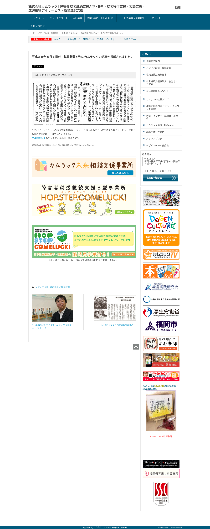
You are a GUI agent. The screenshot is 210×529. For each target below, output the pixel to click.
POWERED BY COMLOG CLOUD (170, 527)
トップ (32, 33)
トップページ (38, 18)
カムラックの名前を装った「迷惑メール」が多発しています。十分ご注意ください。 (97, 39)
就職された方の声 (155, 132)
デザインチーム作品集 (157, 145)
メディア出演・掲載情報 (48, 33)
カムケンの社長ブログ (157, 99)
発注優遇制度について (157, 90)
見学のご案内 (153, 61)
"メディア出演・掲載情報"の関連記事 (52, 287)
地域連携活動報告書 (156, 74)
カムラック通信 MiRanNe (160, 125)
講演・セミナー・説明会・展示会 (162, 117)
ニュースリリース (59, 18)
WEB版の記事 (39, 138)
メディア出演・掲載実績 (158, 68)
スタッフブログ (154, 138)
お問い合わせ (38, 26)
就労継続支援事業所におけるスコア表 (162, 82)
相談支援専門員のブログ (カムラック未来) (162, 107)
